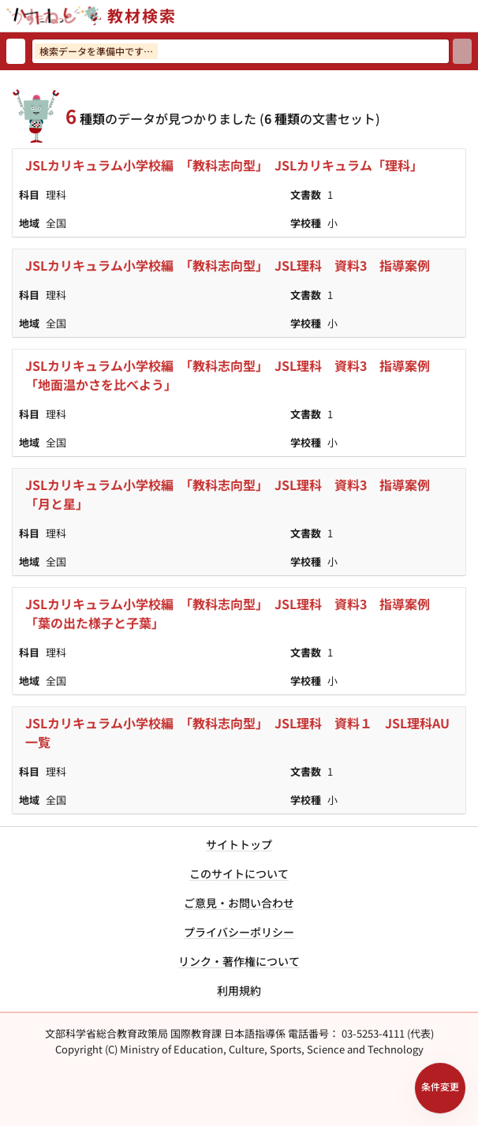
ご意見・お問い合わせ (239, 903)
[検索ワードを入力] (240, 51)
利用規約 (239, 990)
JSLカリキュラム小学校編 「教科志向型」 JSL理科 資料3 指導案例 (227, 265)
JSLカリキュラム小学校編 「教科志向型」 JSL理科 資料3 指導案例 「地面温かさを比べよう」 (234, 375)
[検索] (462, 51)
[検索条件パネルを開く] (440, 1088)
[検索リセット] (15, 51)
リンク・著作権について (239, 961)
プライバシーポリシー (239, 932)
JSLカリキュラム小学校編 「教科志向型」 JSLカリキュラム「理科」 (224, 164)
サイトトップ (239, 844)
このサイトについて (239, 873)
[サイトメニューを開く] (472, 16)
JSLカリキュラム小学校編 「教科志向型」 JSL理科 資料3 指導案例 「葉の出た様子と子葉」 (234, 613)
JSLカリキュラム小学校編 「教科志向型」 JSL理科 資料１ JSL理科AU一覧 (237, 732)
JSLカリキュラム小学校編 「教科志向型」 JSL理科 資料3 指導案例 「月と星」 (234, 494)
